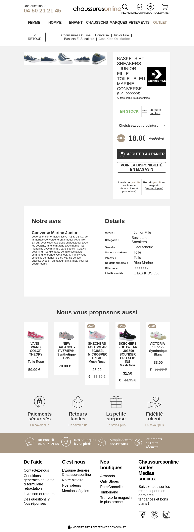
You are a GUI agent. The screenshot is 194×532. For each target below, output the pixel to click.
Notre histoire (73, 480)
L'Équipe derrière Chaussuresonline (76, 472)
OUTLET (160, 22)
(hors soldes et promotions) (129, 187)
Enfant (76, 22)
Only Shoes (109, 481)
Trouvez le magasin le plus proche (116, 500)
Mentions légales (75, 491)
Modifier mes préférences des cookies (97, 527)
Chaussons (97, 22)
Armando (107, 476)
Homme (54, 22)
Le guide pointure (151, 111)
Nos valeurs (71, 485)
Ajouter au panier (142, 154)
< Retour (34, 37)
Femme (34, 22)
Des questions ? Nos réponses (37, 501)
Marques (118, 22)
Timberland (109, 492)
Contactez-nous (36, 470)
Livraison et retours (39, 494)
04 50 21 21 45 (42, 10)
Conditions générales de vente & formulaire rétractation (39, 482)
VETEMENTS (139, 22)
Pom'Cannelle (111, 487)
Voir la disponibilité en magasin (141, 167)
